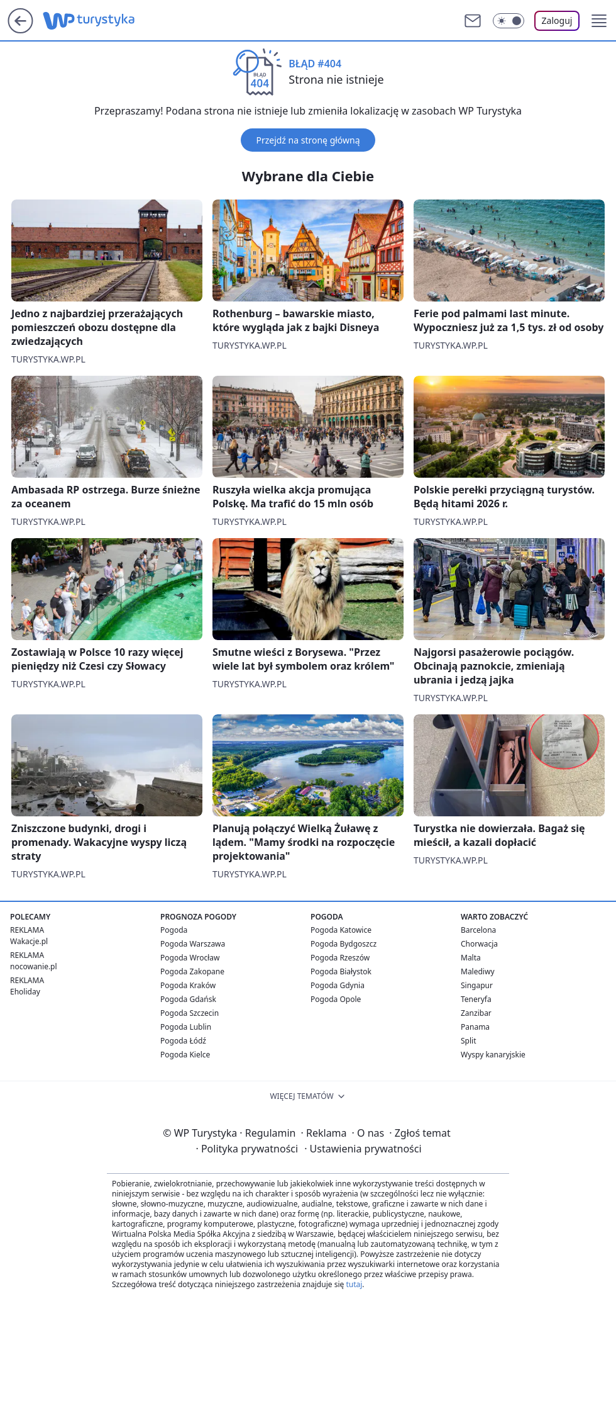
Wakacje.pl (29, 941)
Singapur (477, 985)
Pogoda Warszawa (192, 943)
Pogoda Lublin (185, 1027)
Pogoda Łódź (183, 1040)
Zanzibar (476, 1013)
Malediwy (478, 971)
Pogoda (173, 930)
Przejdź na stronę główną (308, 140)
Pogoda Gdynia (338, 985)
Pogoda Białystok (341, 971)
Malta (471, 957)
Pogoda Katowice (341, 930)
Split (468, 1040)
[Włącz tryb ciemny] (508, 20)
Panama (475, 1027)
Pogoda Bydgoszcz (344, 943)
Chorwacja (479, 943)
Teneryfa (476, 999)
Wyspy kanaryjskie (493, 1054)
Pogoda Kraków (188, 985)
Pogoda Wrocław (189, 957)
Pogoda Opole (336, 999)
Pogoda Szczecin (189, 1013)
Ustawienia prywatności (362, 1149)
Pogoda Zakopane (192, 971)
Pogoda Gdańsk (188, 999)
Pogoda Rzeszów (340, 957)
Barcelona (478, 930)
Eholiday (25, 991)
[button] (599, 21)
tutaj (354, 1284)
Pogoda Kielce (185, 1054)
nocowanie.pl (33, 966)
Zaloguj (557, 20)
